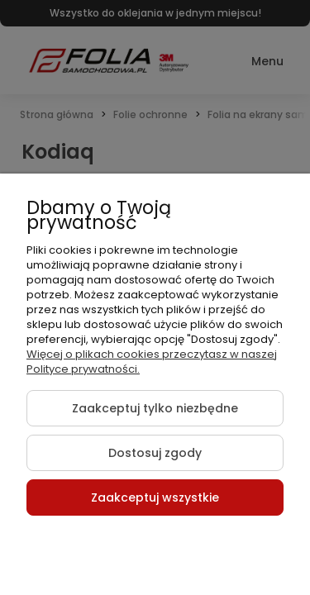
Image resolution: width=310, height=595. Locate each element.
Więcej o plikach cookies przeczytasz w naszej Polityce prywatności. (151, 361)
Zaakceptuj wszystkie (155, 497)
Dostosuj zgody (155, 453)
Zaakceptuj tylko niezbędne (155, 408)
